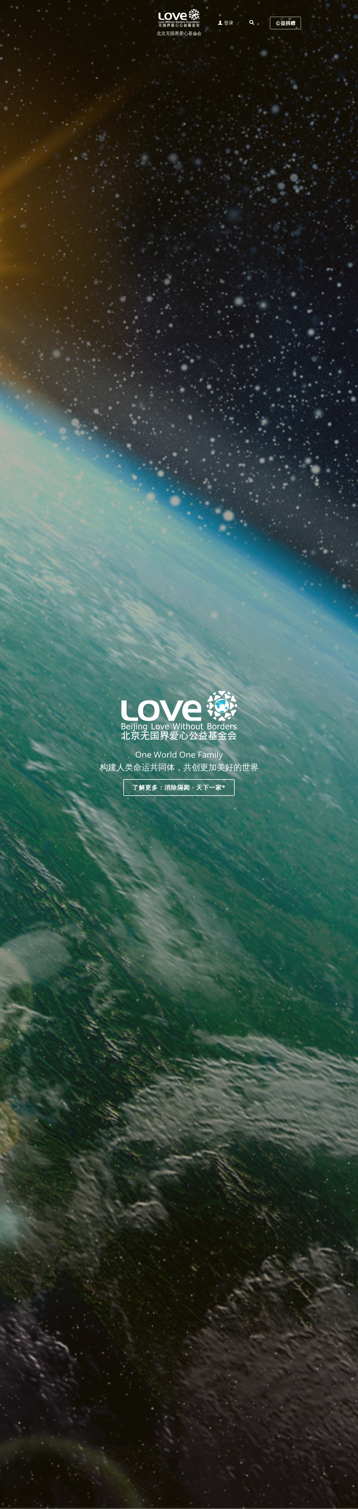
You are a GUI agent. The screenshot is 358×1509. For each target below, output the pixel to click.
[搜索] (251, 22)
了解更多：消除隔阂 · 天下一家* (179, 787)
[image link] (179, 17)
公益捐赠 (285, 23)
